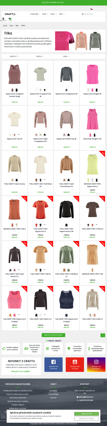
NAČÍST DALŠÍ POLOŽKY (53, 335)
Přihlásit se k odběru (21, 371)
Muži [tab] (46, 14)
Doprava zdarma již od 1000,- (17, 394)
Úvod (5, 25)
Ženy (11, 25)
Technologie (53, 394)
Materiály (53, 390)
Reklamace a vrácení (17, 408)
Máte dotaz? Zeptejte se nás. (85, 391)
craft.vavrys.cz (71, 423)
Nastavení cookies (86, 418)
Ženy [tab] (54, 14)
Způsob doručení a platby (17, 401)
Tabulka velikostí (17, 405)
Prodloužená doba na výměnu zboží (17, 390)
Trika (23, 25)
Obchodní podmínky (18, 398)
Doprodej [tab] (35, 14)
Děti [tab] (62, 14)
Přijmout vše (87, 414)
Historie (53, 398)
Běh (17, 25)
